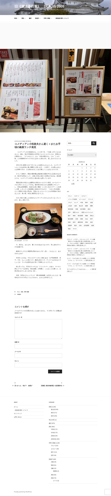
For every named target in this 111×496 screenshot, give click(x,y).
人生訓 (70, 206)
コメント (18, 317)
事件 (86, 202)
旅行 (69, 215)
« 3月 (72, 183)
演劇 (52, 468)
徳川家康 (82, 209)
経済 (74, 222)
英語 (75, 225)
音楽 (69, 228)
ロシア (76, 202)
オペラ (55, 480)
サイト (17, 361)
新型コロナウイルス (87, 212)
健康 (86, 206)
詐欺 (80, 225)
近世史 (53, 435)
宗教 (76, 209)
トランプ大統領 (72, 199)
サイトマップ (18, 413)
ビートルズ (82, 199)
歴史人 (92, 215)
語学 (52, 455)
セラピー (84, 196)
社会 (86, 219)
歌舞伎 (55, 471)
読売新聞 (86, 225)
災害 (76, 219)
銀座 (92, 225)
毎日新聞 (70, 219)
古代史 (53, 432)
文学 (69, 212)
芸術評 (38, 18)
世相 (16, 18)
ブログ (70, 202)
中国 (81, 202)
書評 (30, 18)
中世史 (53, 429)
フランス (90, 199)
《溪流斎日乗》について (62, 18)
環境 (81, 219)
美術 (86, 222)
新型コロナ (76, 212)
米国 (69, 222)
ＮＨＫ (75, 228)
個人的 (81, 206)
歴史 (24, 18)
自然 (91, 222)
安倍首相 (70, 209)
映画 (74, 215)
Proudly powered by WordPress (23, 492)
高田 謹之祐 (28, 141)
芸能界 (70, 225)
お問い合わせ (18, 417)
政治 (89, 209)
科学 (91, 219)
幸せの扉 (51, 420)
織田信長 (80, 222)
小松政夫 (19, 294)
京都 (91, 202)
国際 (91, 206)
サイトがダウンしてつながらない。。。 (78, 269)
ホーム (16, 407)
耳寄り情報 (48, 18)
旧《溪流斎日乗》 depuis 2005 (39, 6)
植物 (86, 215)
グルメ (18, 291)
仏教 (75, 206)
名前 (17, 342)
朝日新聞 (80, 215)
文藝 (52, 462)
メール (18, 351)
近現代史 (53, 439)
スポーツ (76, 196)
